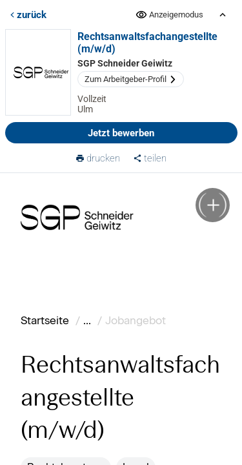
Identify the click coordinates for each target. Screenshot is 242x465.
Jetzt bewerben (121, 133)
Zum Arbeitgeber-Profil (131, 79)
